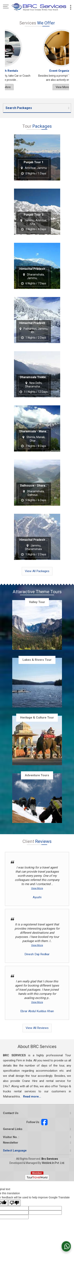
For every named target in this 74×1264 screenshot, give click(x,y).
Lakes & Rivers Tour (37, 660)
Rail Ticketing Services (52, 71)
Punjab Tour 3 (33, 215)
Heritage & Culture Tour (37, 717)
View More (52, 87)
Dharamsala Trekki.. (33, 377)
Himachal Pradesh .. (33, 269)
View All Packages (37, 571)
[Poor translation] (14, 1203)
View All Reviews (37, 1028)
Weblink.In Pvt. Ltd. (53, 1162)
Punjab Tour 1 (33, 162)
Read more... (32, 1096)
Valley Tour (37, 602)
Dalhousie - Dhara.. (33, 486)
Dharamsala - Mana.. (33, 431)
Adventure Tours (37, 775)
